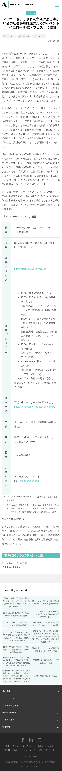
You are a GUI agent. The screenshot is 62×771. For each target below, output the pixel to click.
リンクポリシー (36, 766)
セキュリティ (24, 766)
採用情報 (6, 727)
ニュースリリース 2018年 (15, 590)
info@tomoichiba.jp (29, 481)
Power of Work (9, 713)
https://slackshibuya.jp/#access (30, 269)
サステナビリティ (10, 705)
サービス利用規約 (48, 762)
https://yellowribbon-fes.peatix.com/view (34, 406)
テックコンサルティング (23, 746)
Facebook (22, 739)
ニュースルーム (9, 720)
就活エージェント (12, 750)
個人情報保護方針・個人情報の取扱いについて (22, 762)
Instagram (39, 739)
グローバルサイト (47, 750)
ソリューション (9, 698)
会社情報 (6, 691)
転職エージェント (46, 746)
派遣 (7, 746)
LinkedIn (31, 739)
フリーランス (29, 750)
